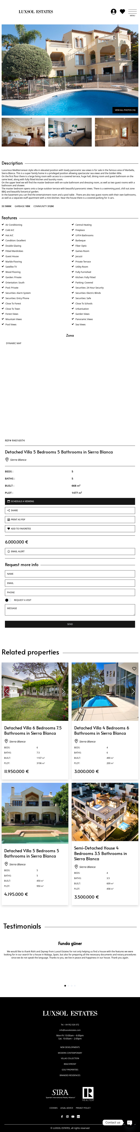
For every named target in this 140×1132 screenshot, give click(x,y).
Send (70, 624)
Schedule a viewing (20, 501)
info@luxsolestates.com (70, 1030)
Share (12, 510)
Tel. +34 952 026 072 (70, 1024)
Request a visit (22, 600)
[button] (132, 12)
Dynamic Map (13, 343)
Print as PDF (16, 519)
